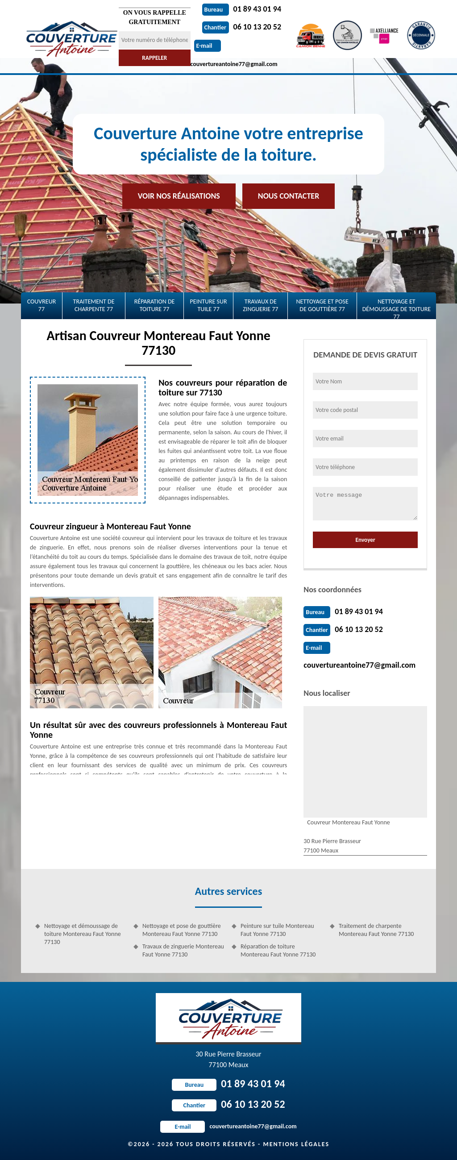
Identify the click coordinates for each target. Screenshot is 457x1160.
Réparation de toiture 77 (154, 305)
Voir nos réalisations (179, 196)
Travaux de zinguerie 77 (260, 305)
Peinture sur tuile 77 (208, 305)
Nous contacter (288, 196)
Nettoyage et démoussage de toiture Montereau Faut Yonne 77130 (82, 934)
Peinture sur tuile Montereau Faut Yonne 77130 (277, 930)
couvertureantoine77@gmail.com (359, 665)
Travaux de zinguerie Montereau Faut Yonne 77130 (183, 950)
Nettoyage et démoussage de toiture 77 (396, 308)
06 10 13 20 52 (242, 27)
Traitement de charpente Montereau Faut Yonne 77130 (376, 930)
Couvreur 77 (41, 305)
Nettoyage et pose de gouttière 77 (322, 305)
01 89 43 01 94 (242, 9)
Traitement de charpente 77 (94, 305)
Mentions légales (296, 1144)
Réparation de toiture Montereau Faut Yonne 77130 (278, 950)
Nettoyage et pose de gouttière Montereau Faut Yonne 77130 (181, 930)
